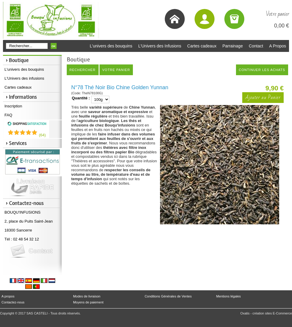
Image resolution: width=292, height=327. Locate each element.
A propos (7, 296)
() (42, 135)
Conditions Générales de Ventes (168, 296)
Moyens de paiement (88, 302)
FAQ (8, 115)
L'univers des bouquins (111, 46)
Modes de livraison (86, 296)
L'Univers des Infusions (159, 46)
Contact (256, 46)
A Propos (277, 46)
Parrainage (232, 46)
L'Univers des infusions (24, 78)
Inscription (13, 106)
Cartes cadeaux (201, 46)
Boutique (19, 60)
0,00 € (281, 26)
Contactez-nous (12, 302)
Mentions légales (228, 296)
